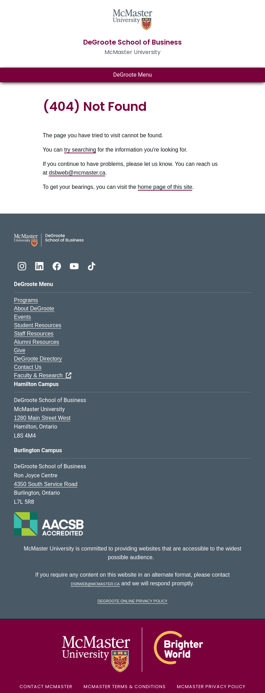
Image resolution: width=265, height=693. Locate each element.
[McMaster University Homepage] (133, 19)
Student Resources (37, 325)
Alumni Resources (36, 342)
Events (22, 317)
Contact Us (27, 367)
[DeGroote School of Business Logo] (49, 239)
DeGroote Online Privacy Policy (132, 600)
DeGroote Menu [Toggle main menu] (132, 74)
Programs (26, 300)
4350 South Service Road (45, 484)
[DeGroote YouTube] (75, 265)
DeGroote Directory (38, 359)
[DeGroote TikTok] (92, 265)
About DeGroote (34, 308)
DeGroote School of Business (132, 42)
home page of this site (165, 187)
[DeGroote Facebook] (57, 265)
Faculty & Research (42, 375)
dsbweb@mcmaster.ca (77, 173)
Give (19, 350)
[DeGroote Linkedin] (40, 265)
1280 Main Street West (42, 418)
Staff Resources (34, 334)
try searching (80, 150)
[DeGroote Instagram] (22, 265)
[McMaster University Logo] (132, 649)
